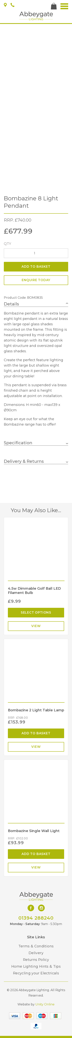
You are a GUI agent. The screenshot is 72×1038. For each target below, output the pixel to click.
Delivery (36, 953)
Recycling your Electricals (36, 973)
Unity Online (45, 1004)
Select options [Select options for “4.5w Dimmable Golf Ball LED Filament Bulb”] (36, 612)
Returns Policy (36, 960)
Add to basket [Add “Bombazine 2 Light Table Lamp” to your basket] (36, 733)
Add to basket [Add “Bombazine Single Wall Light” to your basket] (36, 854)
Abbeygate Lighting (36, 16)
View (36, 626)
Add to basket (36, 266)
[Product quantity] (36, 253)
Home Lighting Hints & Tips (36, 966)
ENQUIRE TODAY (36, 280)
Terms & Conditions (36, 946)
